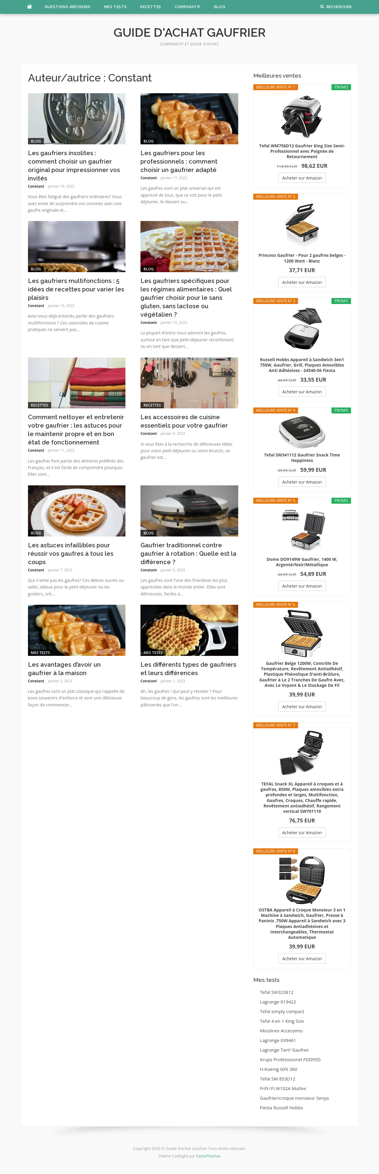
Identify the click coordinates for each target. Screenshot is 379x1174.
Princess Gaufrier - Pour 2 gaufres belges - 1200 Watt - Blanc (302, 258)
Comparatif (188, 7)
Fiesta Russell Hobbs (281, 1108)
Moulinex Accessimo (281, 1031)
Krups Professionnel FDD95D (290, 1059)
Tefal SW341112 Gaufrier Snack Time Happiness (302, 457)
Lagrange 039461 (278, 1040)
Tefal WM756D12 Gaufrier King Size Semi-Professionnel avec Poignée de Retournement (302, 151)
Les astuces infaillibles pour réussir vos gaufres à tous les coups (70, 554)
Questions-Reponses (68, 7)
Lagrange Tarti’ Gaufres (284, 1050)
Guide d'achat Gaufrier (190, 32)
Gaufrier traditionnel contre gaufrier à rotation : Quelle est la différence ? (188, 554)
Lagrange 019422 (278, 1002)
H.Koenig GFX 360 (278, 1069)
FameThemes (208, 1156)
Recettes (150, 7)
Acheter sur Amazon (302, 178)
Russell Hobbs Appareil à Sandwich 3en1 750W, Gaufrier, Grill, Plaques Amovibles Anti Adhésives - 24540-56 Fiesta (302, 365)
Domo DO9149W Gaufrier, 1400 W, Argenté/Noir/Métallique (302, 562)
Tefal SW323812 (276, 992)
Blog (220, 7)
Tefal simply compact (282, 1011)
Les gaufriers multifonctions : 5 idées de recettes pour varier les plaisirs (76, 289)
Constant (36, 186)
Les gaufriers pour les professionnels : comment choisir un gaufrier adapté (178, 161)
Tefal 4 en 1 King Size (282, 1021)
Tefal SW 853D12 (277, 1079)
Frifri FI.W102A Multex (283, 1088)
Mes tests (115, 7)
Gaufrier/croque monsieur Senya (294, 1098)
